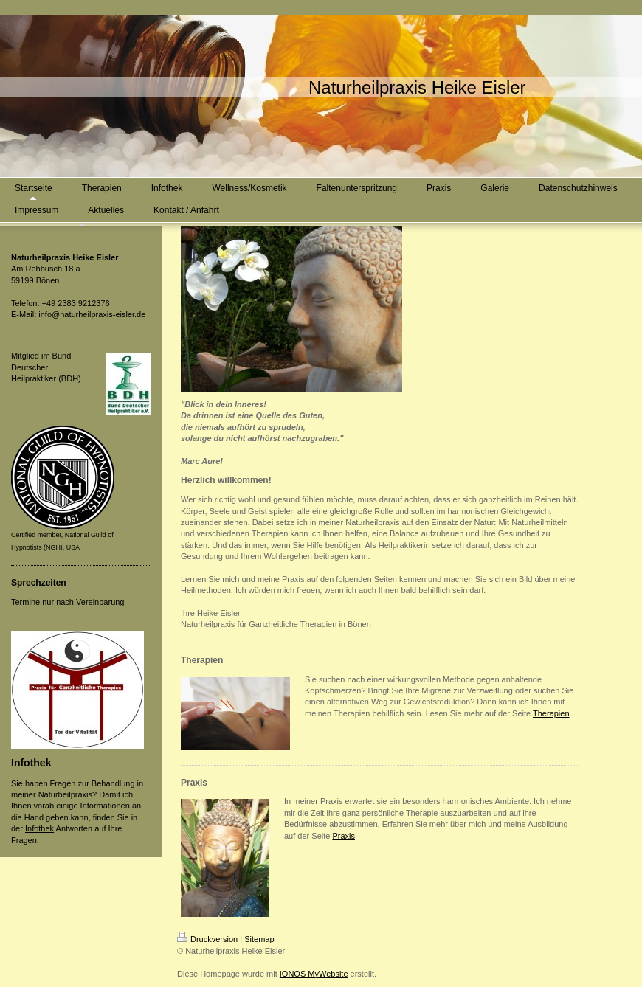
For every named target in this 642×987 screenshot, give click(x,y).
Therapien (551, 713)
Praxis (343, 835)
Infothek (39, 828)
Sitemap (259, 939)
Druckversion (207, 939)
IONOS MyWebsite (314, 973)
